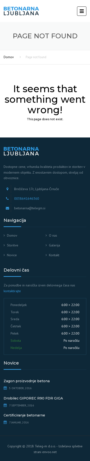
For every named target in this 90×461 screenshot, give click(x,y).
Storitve (12, 245)
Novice (12, 255)
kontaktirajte (12, 291)
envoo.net (49, 452)
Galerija (54, 245)
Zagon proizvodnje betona (27, 381)
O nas (53, 235)
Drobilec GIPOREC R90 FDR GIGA (33, 398)
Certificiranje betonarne (24, 415)
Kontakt (54, 255)
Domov (9, 57)
